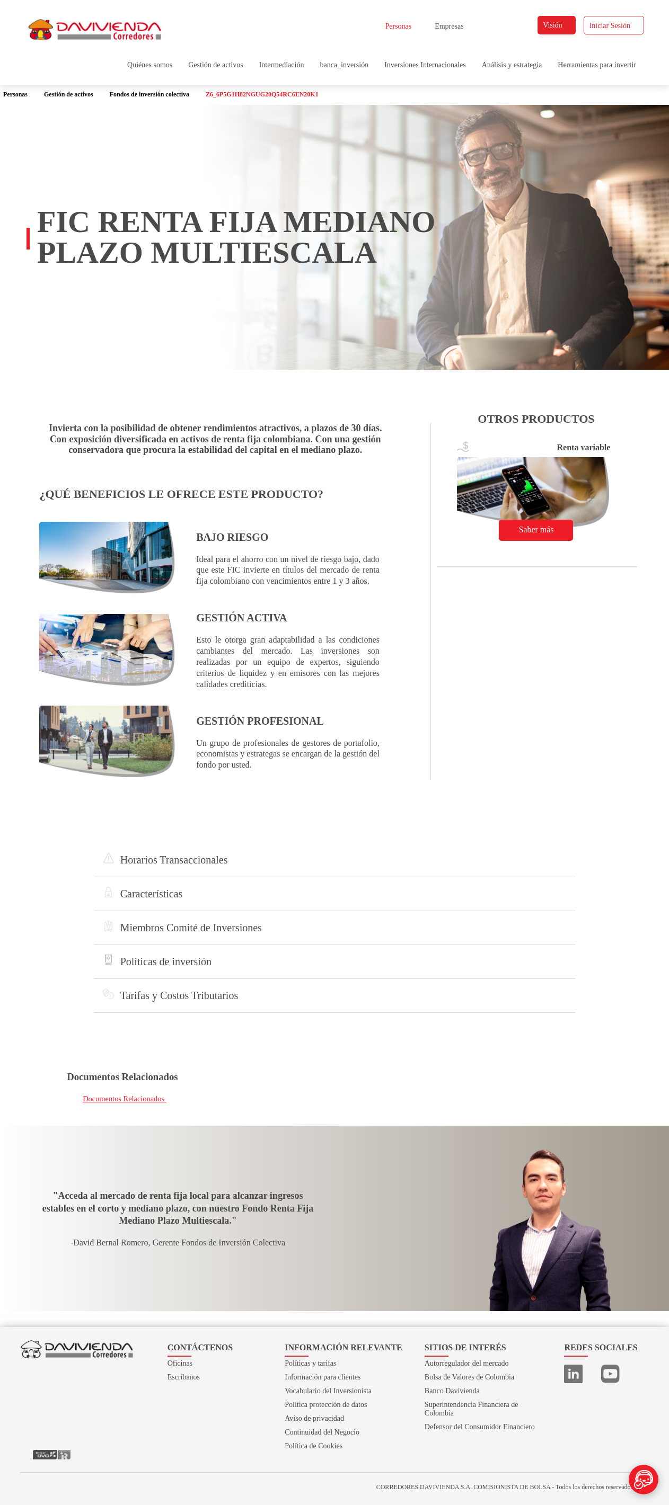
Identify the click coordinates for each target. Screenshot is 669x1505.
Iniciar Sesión (614, 26)
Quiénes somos (149, 65)
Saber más (540, 529)
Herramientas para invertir (597, 65)
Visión (557, 25)
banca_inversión (344, 65)
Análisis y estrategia (512, 65)
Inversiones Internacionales (425, 65)
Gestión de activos (215, 65)
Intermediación (281, 65)
